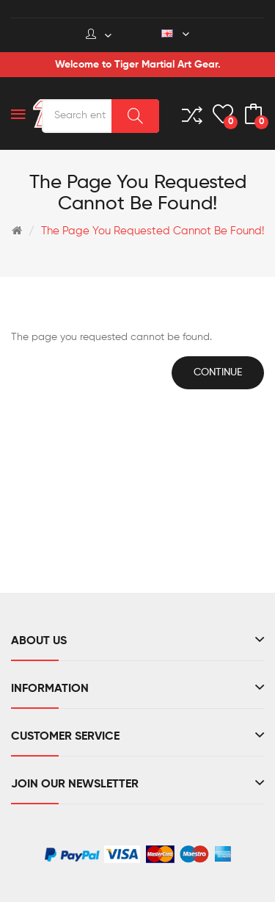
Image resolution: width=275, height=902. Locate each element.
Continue (218, 372)
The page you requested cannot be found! (152, 231)
